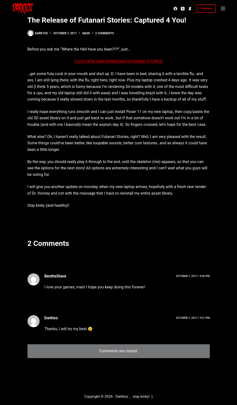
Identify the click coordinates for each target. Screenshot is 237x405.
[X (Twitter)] (182, 8)
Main (86, 33)
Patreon (206, 8)
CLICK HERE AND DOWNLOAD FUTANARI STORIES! (118, 61)
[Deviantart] (190, 8)
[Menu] (223, 8)
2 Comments (104, 33)
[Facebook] (175, 8)
